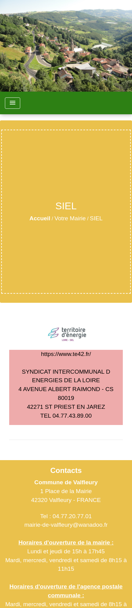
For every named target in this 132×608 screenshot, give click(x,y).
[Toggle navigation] (12, 103)
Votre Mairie (70, 218)
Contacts (66, 470)
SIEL (96, 218)
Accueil (39, 218)
